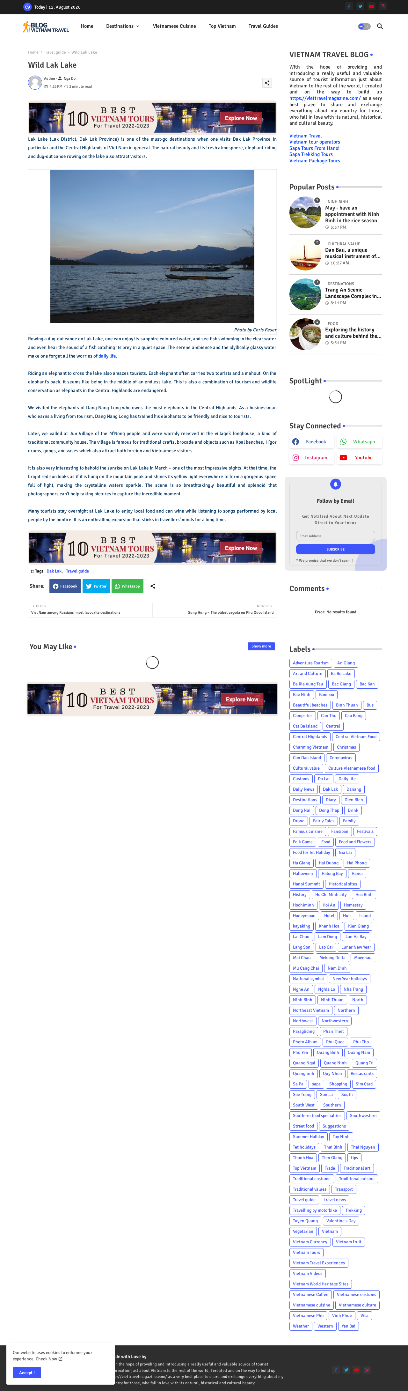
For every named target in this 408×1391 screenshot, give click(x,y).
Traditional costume (312, 1178)
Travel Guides (263, 26)
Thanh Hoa (303, 1157)
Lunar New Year (356, 947)
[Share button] (152, 586)
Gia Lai (345, 852)
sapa (316, 1084)
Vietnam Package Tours (314, 161)
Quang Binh (328, 1052)
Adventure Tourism (311, 663)
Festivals (365, 831)
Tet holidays (304, 1147)
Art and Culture (307, 673)
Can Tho (328, 715)
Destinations (120, 26)
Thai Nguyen (363, 1147)
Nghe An (301, 989)
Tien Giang (332, 1157)
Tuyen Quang (305, 1221)
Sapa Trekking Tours (311, 154)
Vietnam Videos (307, 1273)
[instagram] (383, 6)
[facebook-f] (349, 6)
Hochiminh (303, 905)
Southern (332, 1105)
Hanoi (357, 873)
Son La (326, 1094)
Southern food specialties (317, 1115)
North (357, 1000)
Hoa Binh (364, 894)
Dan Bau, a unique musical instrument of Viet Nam (350, 253)
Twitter (99, 586)
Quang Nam (359, 1052)
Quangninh (303, 1073)
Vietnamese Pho (308, 1315)
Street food (303, 1126)
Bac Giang (341, 684)
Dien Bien (354, 800)
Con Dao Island (307, 757)
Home (87, 26)
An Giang (346, 663)
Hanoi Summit (306, 884)
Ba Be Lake (341, 673)
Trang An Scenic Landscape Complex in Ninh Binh (351, 293)
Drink (353, 810)
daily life (107, 356)
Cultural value (306, 768)
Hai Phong (357, 863)
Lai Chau (301, 936)
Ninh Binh (302, 1000)
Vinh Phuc (342, 1315)
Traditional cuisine (357, 1178)
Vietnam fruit (348, 1242)
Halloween (303, 873)
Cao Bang (353, 715)
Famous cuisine (308, 831)
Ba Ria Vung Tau (308, 684)
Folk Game (303, 842)
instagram (316, 458)
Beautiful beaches (310, 705)
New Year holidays (349, 978)
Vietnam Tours (306, 1252)
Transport (344, 1189)
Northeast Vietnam (311, 1010)
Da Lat (324, 778)
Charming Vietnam (310, 747)
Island (365, 915)
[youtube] (371, 6)
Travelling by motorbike (315, 1210)
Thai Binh (333, 1147)
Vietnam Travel (305, 136)
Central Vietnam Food (356, 736)
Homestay (353, 905)
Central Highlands (310, 736)
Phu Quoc (335, 1042)
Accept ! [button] (27, 1372)
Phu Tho (361, 1042)
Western (325, 1326)
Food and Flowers (355, 842)
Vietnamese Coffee (310, 1294)
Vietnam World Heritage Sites (320, 1284)
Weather (301, 1326)
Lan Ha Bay (356, 936)
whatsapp (364, 442)
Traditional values (309, 1189)
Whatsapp (131, 586)
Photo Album (305, 1042)
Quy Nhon (332, 1073)
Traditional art (357, 1168)
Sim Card (364, 1084)
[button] (364, 26)
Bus (370, 705)
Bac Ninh (301, 694)
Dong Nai (301, 810)
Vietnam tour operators (314, 142)
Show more (261, 646)
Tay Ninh (341, 1136)
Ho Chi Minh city (331, 894)
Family (349, 821)
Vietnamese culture (357, 1305)
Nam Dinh (337, 968)
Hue (347, 915)
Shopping (338, 1084)
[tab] (87, 26)
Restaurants (362, 1073)
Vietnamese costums (356, 1294)
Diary (331, 800)
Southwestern (363, 1115)
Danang (353, 789)
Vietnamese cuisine (174, 26)
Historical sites (343, 884)
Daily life (347, 778)
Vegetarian (303, 1231)
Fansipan (339, 831)
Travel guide (55, 52)
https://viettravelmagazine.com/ (325, 98)
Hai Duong (329, 863)
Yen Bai (348, 1326)
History (300, 894)
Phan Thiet (333, 1031)
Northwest (303, 1021)
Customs (301, 778)
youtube (364, 458)
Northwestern (335, 1021)
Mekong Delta (332, 957)
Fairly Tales (323, 821)
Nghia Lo (326, 989)
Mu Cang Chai (306, 968)
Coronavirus (341, 757)
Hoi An (329, 905)
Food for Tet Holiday (311, 852)
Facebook (68, 586)
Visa (364, 1315)
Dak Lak (54, 571)
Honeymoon (304, 915)
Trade (330, 1168)
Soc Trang (302, 1094)
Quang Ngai (304, 1063)
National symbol (308, 978)
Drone (298, 821)
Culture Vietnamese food (351, 768)
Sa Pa (298, 1084)
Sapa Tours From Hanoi (314, 148)
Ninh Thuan (332, 1000)
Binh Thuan (347, 705)
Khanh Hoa (329, 926)
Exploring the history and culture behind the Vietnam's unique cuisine (351, 333)
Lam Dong (327, 936)
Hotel (329, 915)
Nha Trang (353, 989)
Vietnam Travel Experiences (319, 1263)
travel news (335, 1199)
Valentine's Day (341, 1221)
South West (304, 1105)
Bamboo (326, 694)
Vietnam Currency (310, 1242)
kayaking (301, 926)
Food (325, 842)
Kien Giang (358, 926)
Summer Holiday (308, 1136)
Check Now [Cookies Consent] (46, 1359)
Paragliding (304, 1031)
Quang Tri (364, 1063)
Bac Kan (367, 684)
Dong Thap (329, 810)
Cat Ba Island (305, 726)
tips (354, 1157)
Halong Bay (332, 873)
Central (333, 726)
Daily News (303, 789)
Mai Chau (302, 957)
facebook (316, 442)
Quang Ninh (335, 1063)
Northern (346, 1010)
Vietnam (330, 1231)
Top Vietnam (222, 26)
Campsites (302, 715)
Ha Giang (301, 863)
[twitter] (360, 6)
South (347, 1094)
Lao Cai (326, 947)
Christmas (346, 747)
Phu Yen (300, 1052)
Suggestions (334, 1126)
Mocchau (363, 957)
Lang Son (301, 947)
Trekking (354, 1210)
